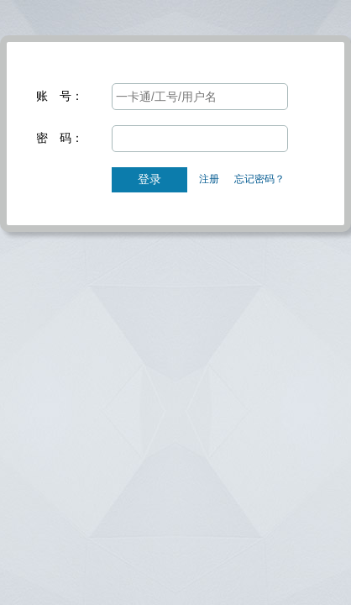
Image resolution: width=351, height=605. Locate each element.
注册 (209, 179)
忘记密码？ (259, 179)
